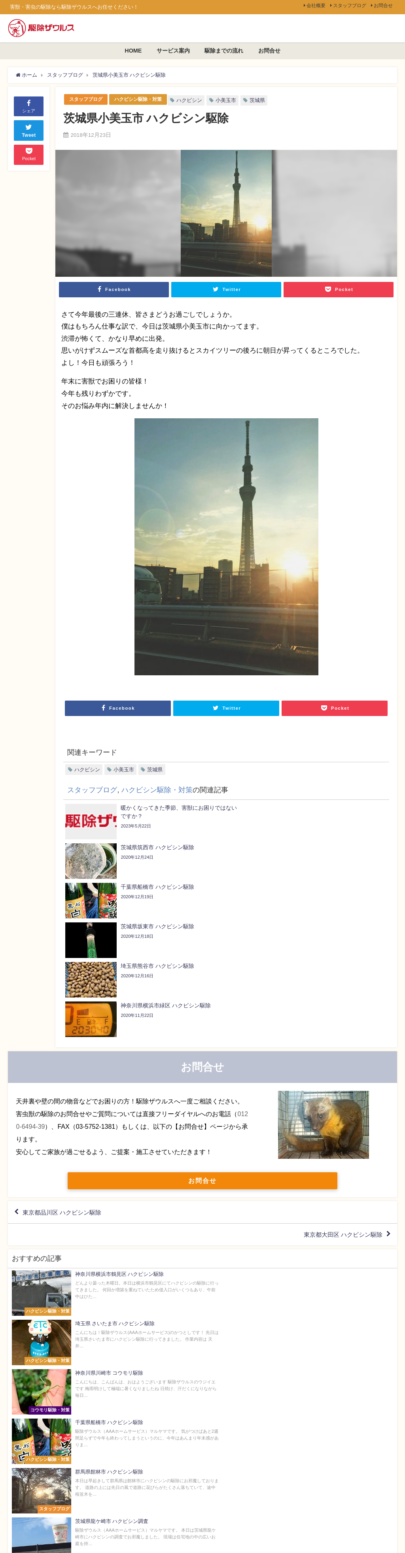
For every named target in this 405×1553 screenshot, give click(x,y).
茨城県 (264, 100)
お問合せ (383, 5)
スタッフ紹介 (162, 1470)
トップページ (162, 1389)
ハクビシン (196, 100)
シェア (28, 105)
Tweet (29, 130)
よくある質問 (162, 1490)
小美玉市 (232, 100)
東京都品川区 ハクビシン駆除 (64, 1094)
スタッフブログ (349, 5)
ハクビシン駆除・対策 (142, 99)
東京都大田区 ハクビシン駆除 (340, 1117)
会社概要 (316, 5)
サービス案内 (173, 50)
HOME (133, 50)
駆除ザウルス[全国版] (104, 1543)
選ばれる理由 (162, 1430)
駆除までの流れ (223, 50)
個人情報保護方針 (55, 1543)
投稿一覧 (157, 1511)
